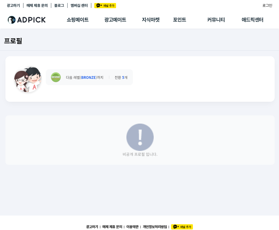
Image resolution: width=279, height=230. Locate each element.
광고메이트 (115, 20)
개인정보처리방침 (155, 227)
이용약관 (132, 227)
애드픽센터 (252, 20)
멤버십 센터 (79, 5)
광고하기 (13, 5)
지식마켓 (150, 20)
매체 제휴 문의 (37, 5)
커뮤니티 (216, 20)
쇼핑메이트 (78, 20)
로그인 (267, 5)
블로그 (59, 5)
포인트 (179, 20)
